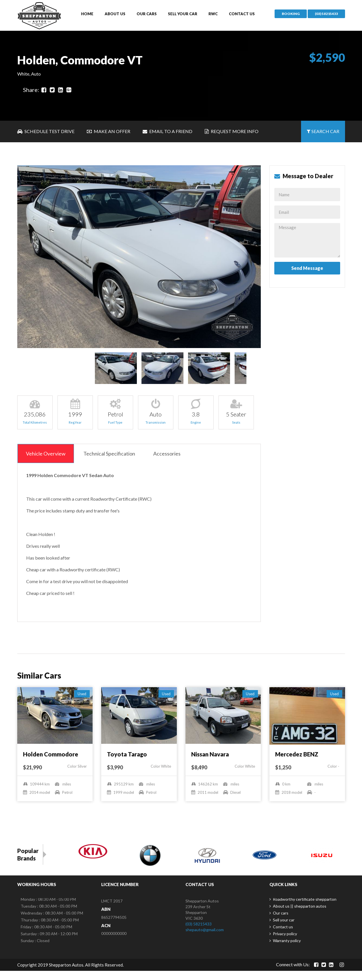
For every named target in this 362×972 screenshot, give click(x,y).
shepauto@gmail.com (204, 930)
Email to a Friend (167, 132)
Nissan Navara (210, 755)
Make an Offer (108, 132)
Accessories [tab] (170, 454)
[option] (139, 257)
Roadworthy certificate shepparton (304, 900)
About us (115, 14)
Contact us (242, 14)
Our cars (147, 14)
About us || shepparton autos (299, 907)
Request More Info (231, 132)
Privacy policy (285, 934)
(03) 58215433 (326, 14)
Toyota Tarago (127, 755)
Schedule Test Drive (45, 132)
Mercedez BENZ (296, 755)
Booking (291, 14)
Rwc (213, 14)
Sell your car (182, 14)
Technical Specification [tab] (111, 454)
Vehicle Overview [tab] (46, 454)
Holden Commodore (50, 755)
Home (87, 14)
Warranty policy (287, 941)
